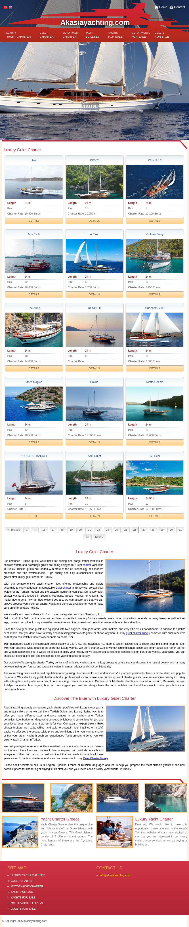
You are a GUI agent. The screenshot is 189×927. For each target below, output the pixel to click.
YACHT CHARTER (18, 34)
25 (125, 529)
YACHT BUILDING (22, 892)
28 (152, 529)
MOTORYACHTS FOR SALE (28, 903)
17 (52, 529)
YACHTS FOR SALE (23, 897)
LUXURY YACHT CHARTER (28, 875)
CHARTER (47, 34)
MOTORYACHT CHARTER (27, 886)
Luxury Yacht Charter (154, 819)
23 (107, 529)
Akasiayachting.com (95, 22)
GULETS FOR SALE (23, 908)
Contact (179, 7)
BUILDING (92, 34)
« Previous (13, 529)
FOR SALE (115, 34)
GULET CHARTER (22, 880)
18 (62, 529)
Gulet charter (83, 565)
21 (89, 529)
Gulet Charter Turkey (95, 758)
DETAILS (33, 220)
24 (116, 529)
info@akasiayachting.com (115, 875)
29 (162, 529)
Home (163, 7)
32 (87, 537)
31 (180, 529)
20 (80, 529)
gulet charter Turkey (138, 633)
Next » (99, 537)
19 (71, 529)
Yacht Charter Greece (60, 819)
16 (43, 529)
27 (143, 529)
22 (98, 529)
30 (171, 529)
